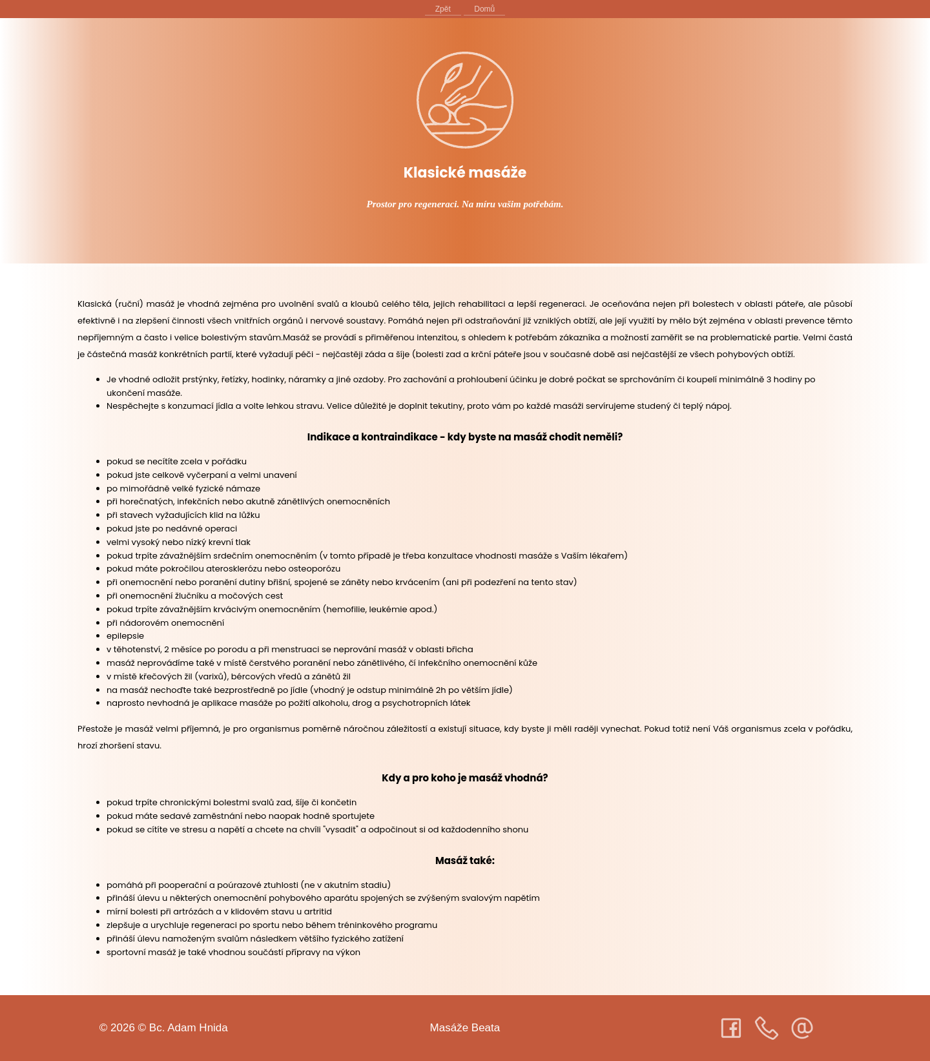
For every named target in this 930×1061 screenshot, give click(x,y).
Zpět (443, 9)
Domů (484, 9)
